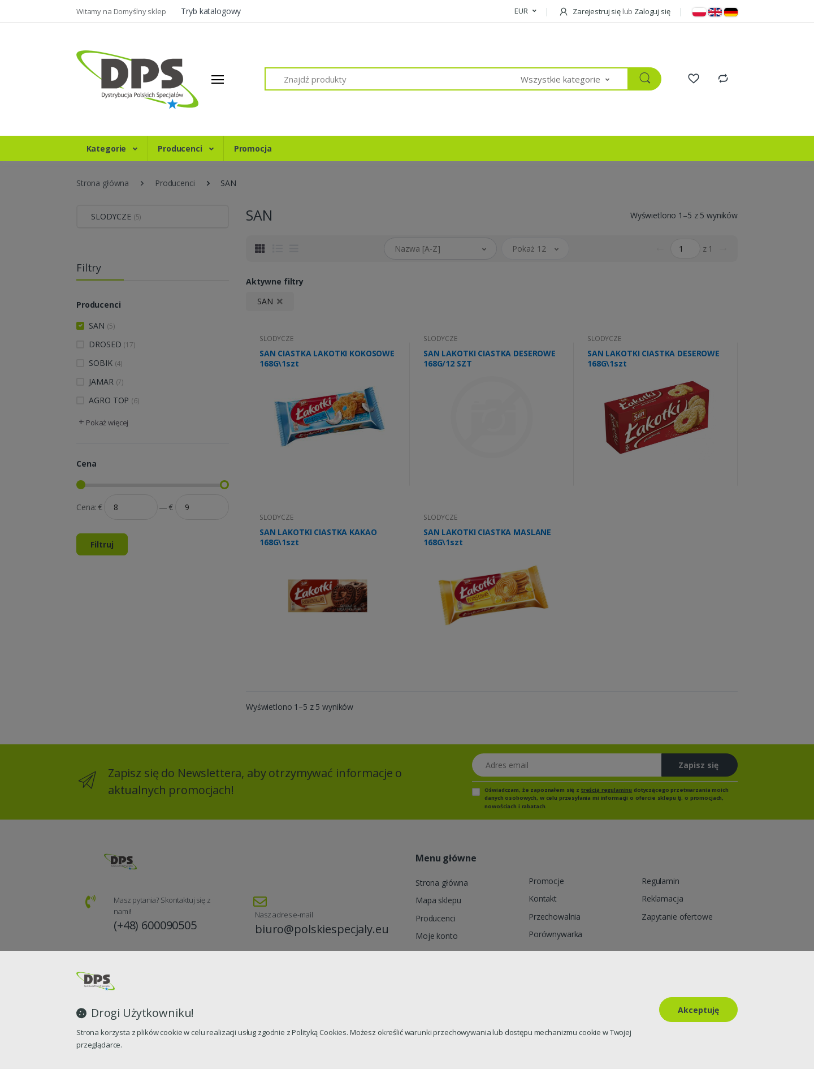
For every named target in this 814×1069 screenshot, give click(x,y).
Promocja (253, 148)
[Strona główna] (118, 79)
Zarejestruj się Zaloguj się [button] (614, 11)
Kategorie (107, 148)
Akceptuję (698, 1010)
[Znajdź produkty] (393, 78)
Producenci (181, 148)
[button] (525, 11)
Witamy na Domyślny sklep (121, 11)
